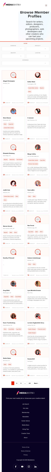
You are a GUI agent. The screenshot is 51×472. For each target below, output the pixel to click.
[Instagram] (28, 466)
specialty (37, 45)
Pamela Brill (31, 359)
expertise (13, 45)
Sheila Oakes (7, 358)
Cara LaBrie (31, 190)
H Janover (31, 118)
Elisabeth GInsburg (9, 153)
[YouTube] (22, 466)
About (25, 437)
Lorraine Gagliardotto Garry (36, 323)
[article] (13, 87)
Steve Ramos (7, 118)
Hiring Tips (25, 429)
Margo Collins (32, 154)
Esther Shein (31, 81)
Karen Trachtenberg (9, 323)
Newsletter (25, 416)
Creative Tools (25, 433)
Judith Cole (6, 190)
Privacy (26, 455)
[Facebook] (15, 466)
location (37, 52)
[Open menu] (46, 5)
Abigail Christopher (9, 81)
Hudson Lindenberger (34, 258)
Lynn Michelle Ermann (34, 290)
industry (13, 52)
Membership (25, 412)
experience (25, 60)
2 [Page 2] (16, 383)
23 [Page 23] (29, 383)
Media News (25, 425)
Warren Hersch (7, 226)
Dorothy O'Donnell (8, 258)
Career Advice (25, 421)
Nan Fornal (31, 225)
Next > (36, 383)
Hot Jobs (25, 408)
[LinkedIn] (35, 466)
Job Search (25, 404)
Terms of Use (25, 447)
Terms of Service (25, 451)
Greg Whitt (6, 290)
